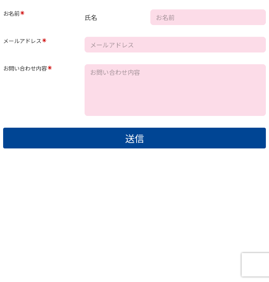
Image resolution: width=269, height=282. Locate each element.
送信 (134, 138)
